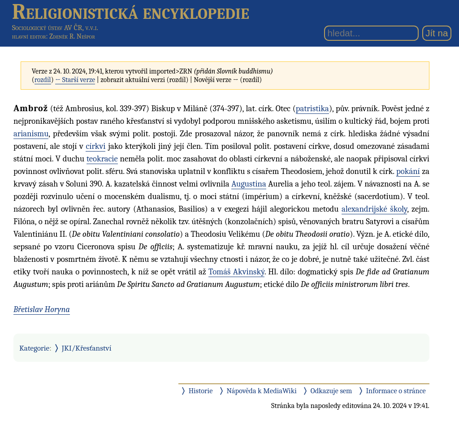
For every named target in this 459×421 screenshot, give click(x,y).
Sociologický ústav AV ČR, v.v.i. (55, 27)
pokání (408, 171)
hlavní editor (29, 36)
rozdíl (43, 80)
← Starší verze (75, 80)
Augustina (248, 184)
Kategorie (34, 347)
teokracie (102, 159)
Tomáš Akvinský (236, 272)
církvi (95, 146)
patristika (312, 108)
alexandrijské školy (374, 209)
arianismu (30, 134)
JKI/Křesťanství (87, 347)
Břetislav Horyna (41, 309)
